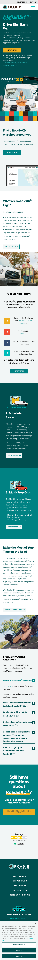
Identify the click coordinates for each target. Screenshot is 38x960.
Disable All (19, 950)
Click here (7, 686)
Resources (20, 885)
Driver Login (22, 2)
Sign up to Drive (17, 918)
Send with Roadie (20, 895)
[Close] (35, 923)
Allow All (19, 956)
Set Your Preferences (19, 944)
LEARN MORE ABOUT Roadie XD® (19, 811)
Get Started (12, 50)
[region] (19, 940)
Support (33, 2)
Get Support (20, 890)
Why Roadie (20, 876)
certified (23, 334)
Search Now (12, 152)
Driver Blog (20, 881)
